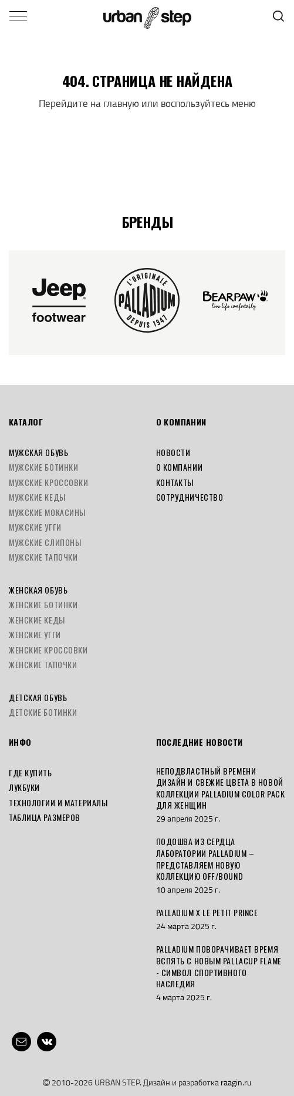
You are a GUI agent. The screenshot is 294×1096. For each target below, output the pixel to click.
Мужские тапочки (43, 557)
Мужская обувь (38, 452)
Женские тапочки (43, 664)
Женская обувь (38, 590)
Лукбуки (24, 787)
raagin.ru (236, 1082)
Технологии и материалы (58, 802)
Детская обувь (38, 697)
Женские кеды (37, 620)
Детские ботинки (43, 712)
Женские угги (35, 634)
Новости (173, 452)
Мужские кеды (37, 497)
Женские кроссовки (48, 649)
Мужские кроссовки (49, 482)
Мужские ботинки (43, 467)
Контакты (175, 482)
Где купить (30, 772)
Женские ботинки (43, 604)
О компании (179, 467)
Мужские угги (35, 527)
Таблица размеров (44, 817)
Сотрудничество (190, 497)
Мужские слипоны (45, 542)
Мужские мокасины (47, 512)
